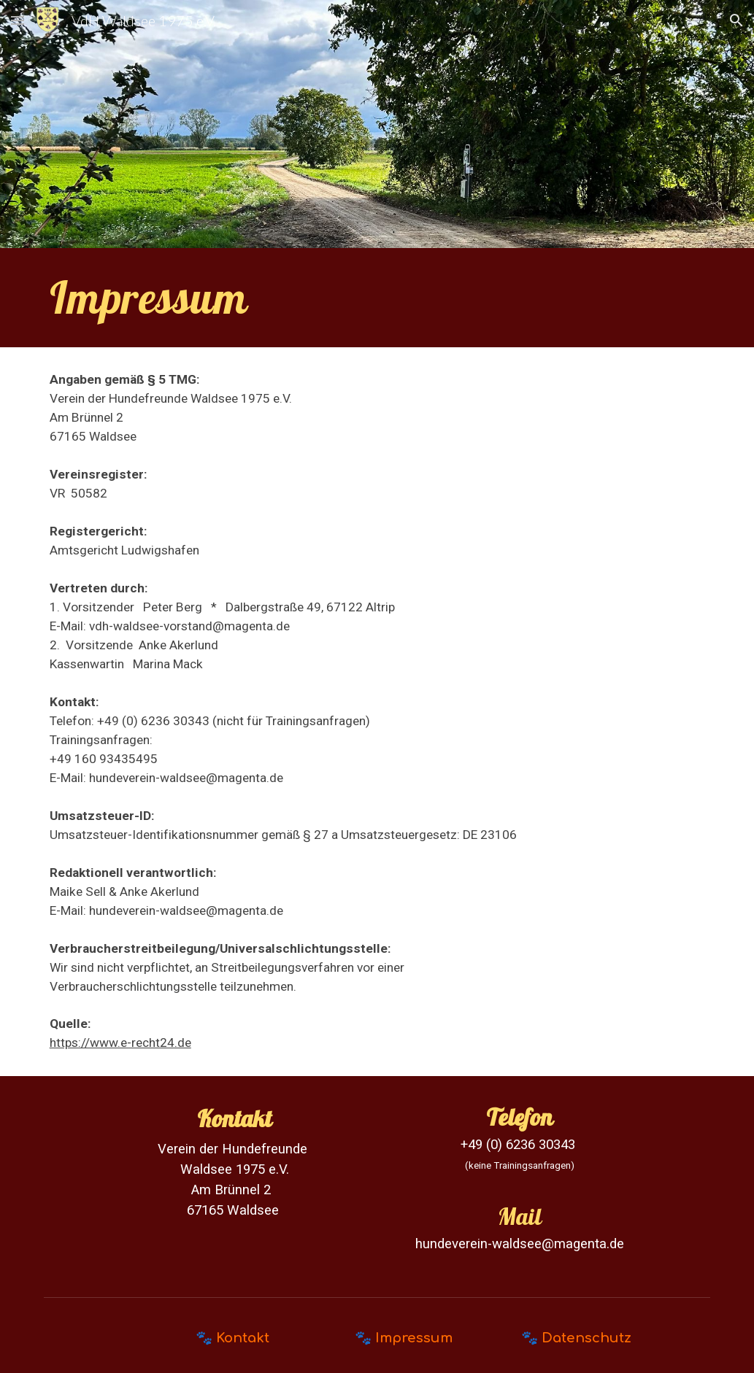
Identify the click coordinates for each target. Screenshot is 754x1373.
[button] (17, 20)
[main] (377, 298)
